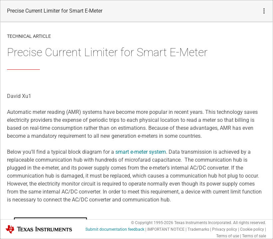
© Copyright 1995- (152, 222)
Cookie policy (252, 229)
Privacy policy (224, 229)
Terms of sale (254, 236)
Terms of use (227, 236)
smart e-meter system (140, 152)
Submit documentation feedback (114, 229)
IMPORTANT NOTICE (166, 229)
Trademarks (198, 229)
